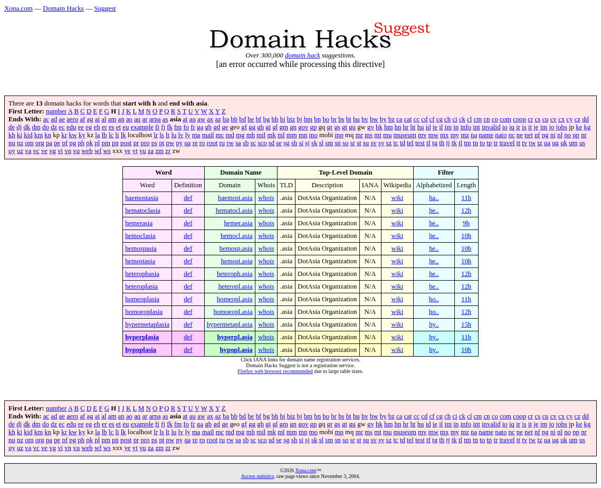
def (188, 198)
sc (253, 143)
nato (501, 135)
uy (11, 151)
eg (88, 127)
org (39, 143)
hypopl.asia (236, 349)
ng (545, 135)
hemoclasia (140, 236)
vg (52, 151)
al (103, 119)
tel (410, 143)
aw (201, 119)
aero (72, 119)
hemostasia (140, 261)
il (441, 127)
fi (157, 127)
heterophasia (142, 274)
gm (284, 127)
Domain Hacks (63, 8)
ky (82, 135)
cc (416, 119)
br (334, 119)
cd (424, 119)
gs (337, 127)
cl (469, 119)
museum (405, 135)
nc (512, 135)
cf (432, 119)
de (11, 127)
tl (460, 143)
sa (238, 143)
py (179, 143)
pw (170, 143)
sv (373, 143)
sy (381, 143)
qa (187, 143)
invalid (491, 127)
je (535, 127)
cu (545, 119)
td (402, 143)
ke (579, 127)
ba (226, 119)
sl (321, 143)
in (456, 127)
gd (216, 127)
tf (428, 143)
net (528, 135)
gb (208, 127)
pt (161, 143)
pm (106, 143)
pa (49, 143)
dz (54, 127)
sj (307, 143)
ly (187, 135)
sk (314, 143)
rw (230, 143)
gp (313, 127)
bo (325, 119)
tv (524, 143)
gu (352, 127)
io (505, 127)
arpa (155, 119)
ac (46, 119)
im (448, 127)
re (195, 143)
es (112, 127)
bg (266, 119)
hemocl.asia (237, 236)
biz (291, 119)
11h (466, 198)
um (573, 143)
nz (20, 143)
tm (467, 143)
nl (559, 135)
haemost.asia (235, 198)
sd (271, 143)
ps (154, 143)
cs (538, 119)
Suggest (105, 8)
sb (246, 143)
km (38, 135)
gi (268, 127)
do (45, 127)
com (505, 119)
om (29, 143)
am (112, 119)
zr (167, 151)
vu (76, 151)
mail (208, 135)
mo (313, 135)
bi (282, 119)
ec (61, 127)
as (165, 119)
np (576, 135)
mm (292, 135)
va (28, 151)
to (482, 143)
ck (462, 119)
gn (293, 127)
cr (530, 119)
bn (317, 119)
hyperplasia (142, 337)
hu (420, 127)
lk (123, 135)
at (185, 119)
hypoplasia (140, 349)
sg (286, 143)
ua (547, 143)
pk (89, 143)
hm (388, 127)
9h (466, 223)
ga (200, 127)
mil (260, 135)
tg (434, 143)
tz (539, 143)
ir (518, 127)
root (212, 143)
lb (104, 135)
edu (71, 127)
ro (202, 143)
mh (250, 135)
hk (379, 127)
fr (192, 127)
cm (478, 119)
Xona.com (18, 8)
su (366, 143)
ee (81, 127)
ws (107, 151)
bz (391, 119)
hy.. (433, 324)
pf (65, 143)
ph (81, 143)
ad (54, 119)
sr (352, 143)
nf (537, 135)
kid (28, 135)
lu (173, 135)
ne (520, 135)
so (345, 143)
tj (448, 143)
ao (129, 119)
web (86, 151)
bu (356, 119)
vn (67, 151)
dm (36, 127)
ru (222, 143)
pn (115, 143)
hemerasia (138, 223)
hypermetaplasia (147, 324)
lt (167, 135)
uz (20, 151)
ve (44, 151)
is (524, 127)
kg (587, 127)
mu (387, 135)
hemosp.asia (236, 248)
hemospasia (141, 248)
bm (308, 119)
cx (561, 119)
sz (389, 143)
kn (47, 135)
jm (544, 127)
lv (181, 135)
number (56, 111)
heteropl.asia (235, 286)
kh (11, 135)
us (582, 143)
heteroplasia (141, 286)
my (455, 135)
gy (370, 127)
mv (422, 135)
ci (454, 119)
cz (577, 119)
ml (281, 135)
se (279, 143)
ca (399, 119)
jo (551, 127)
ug (555, 143)
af (82, 119)
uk (563, 143)
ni (553, 135)
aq (137, 119)
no (567, 135)
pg (72, 143)
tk (454, 143)
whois (266, 198)
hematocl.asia (234, 210)
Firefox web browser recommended (274, 371)
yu (142, 151)
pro (145, 143)
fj (163, 127)
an (121, 119)
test (420, 143)
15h (466, 324)
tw (532, 143)
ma (196, 135)
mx (444, 135)
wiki (398, 198)
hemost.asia (237, 261)
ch (447, 119)
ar (144, 119)
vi (60, 151)
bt (348, 119)
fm (178, 127)
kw (73, 135)
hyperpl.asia (235, 337)
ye (127, 151)
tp (489, 143)
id (428, 127)
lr (156, 135)
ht (412, 127)
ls (161, 135)
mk (272, 135)
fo (186, 127)
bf (259, 119)
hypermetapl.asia (230, 324)
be (250, 119)
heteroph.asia (235, 274)
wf (98, 151)
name (486, 135)
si (301, 143)
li (117, 135)
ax (210, 119)
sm (329, 143)
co (495, 119)
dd (585, 119)
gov (303, 127)
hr (406, 127)
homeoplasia (142, 299)
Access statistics (257, 476)
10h (466, 236)
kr (64, 135)
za (151, 151)
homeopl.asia (235, 299)
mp (339, 135)
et (118, 127)
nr (584, 135)
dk (26, 127)
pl (97, 143)
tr (495, 143)
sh (294, 143)
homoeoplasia (144, 311)
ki (19, 135)
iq (511, 127)
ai (97, 119)
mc (220, 135)
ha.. (433, 198)
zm (159, 151)
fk (170, 127)
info (465, 127)
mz (465, 135)
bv (364, 119)
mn (303, 135)
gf (244, 127)
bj (299, 119)
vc (36, 151)
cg (439, 119)
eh (96, 127)
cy (569, 119)
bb (234, 119)
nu (11, 143)
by (383, 119)
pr (136, 143)
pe (57, 143)
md (230, 135)
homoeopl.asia (232, 311)
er (104, 127)
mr (359, 135)
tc (395, 143)
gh (260, 127)
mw (433, 135)
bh (275, 119)
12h (466, 210)
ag (90, 119)
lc (111, 135)
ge (225, 127)
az (218, 119)
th (441, 143)
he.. (433, 210)
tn (475, 143)
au (192, 119)
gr (330, 127)
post (125, 143)
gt (344, 127)
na (474, 135)
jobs (561, 127)
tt (518, 143)
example (142, 127)
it (530, 127)
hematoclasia (142, 210)
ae (62, 119)
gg (252, 127)
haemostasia (141, 198)
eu (125, 127)
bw (374, 119)
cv (553, 119)
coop (519, 119)
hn (398, 127)
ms (369, 135)
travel (507, 143)
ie (435, 127)
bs (341, 119)
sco (261, 143)
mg (240, 135)
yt (135, 151)
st (359, 143)
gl (275, 127)
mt (377, 135)
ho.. (434, 299)
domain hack (302, 55)
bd (242, 119)
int (476, 127)
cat (408, 119)
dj (19, 127)
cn (486, 119)
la (97, 135)
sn (337, 143)
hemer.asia (238, 223)
